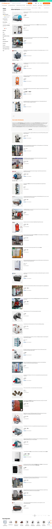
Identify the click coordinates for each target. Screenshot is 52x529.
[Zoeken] (30, 3)
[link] (51, 521)
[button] (26, 3)
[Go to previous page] (33, 515)
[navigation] (6, 262)
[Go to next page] (47, 515)
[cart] (38, 3)
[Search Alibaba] (19, 3)
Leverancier (27, 17)
